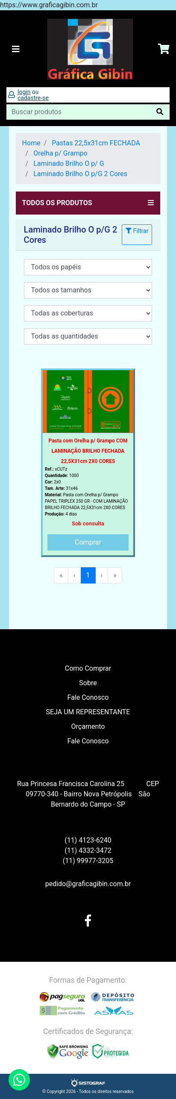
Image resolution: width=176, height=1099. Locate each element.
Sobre (88, 683)
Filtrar (137, 230)
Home (31, 143)
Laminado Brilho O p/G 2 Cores (80, 174)
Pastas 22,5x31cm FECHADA (96, 143)
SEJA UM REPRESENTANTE (88, 712)
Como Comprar (88, 668)
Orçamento (88, 726)
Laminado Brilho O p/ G (68, 163)
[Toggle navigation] (15, 49)
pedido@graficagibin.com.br (88, 884)
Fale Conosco (88, 697)
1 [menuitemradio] (88, 575)
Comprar (88, 542)
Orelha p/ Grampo (60, 153)
